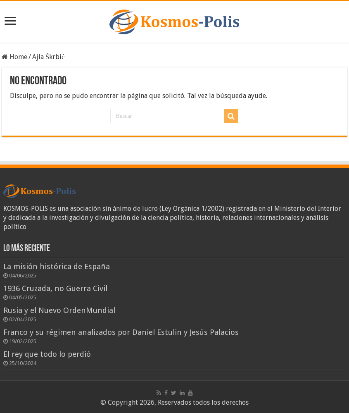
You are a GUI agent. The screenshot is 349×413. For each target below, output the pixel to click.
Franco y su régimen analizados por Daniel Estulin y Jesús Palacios (121, 332)
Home (14, 57)
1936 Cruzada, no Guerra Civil (55, 288)
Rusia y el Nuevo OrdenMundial (59, 310)
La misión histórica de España (56, 266)
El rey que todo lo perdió (47, 354)
